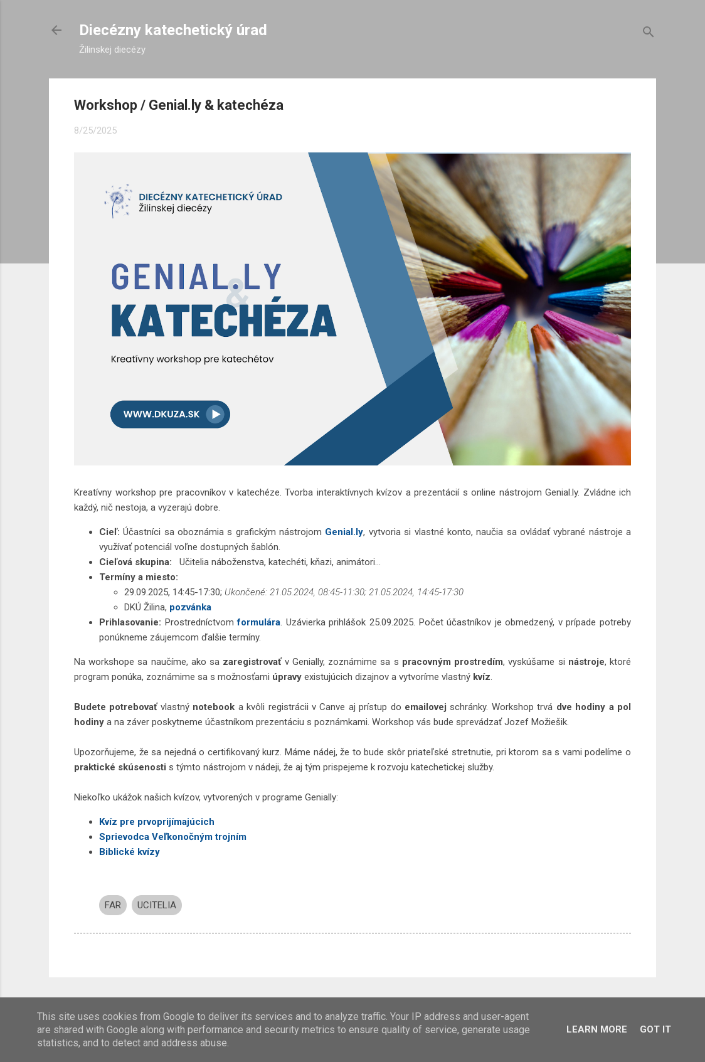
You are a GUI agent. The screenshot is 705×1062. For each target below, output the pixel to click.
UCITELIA (156, 905)
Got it (655, 1029)
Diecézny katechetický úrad (173, 30)
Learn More (596, 1029)
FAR (113, 905)
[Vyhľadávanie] (648, 34)
